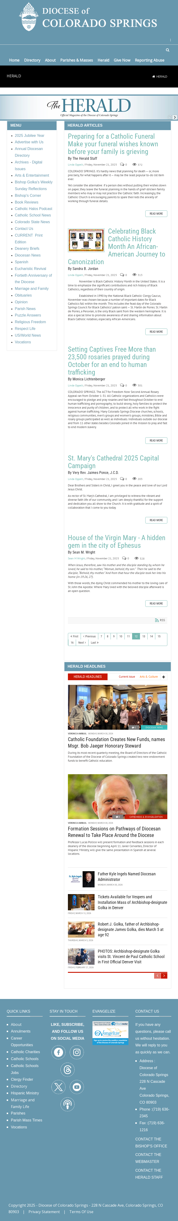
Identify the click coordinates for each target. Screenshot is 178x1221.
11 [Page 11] (128, 636)
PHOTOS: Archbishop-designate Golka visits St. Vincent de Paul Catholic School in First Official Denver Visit (131, 956)
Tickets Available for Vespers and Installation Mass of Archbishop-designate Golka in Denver (132, 902)
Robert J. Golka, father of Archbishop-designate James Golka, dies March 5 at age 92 (130, 929)
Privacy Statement (44, 1211)
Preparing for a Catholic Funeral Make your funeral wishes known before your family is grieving (113, 144)
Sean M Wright (76, 558)
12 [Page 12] (136, 636)
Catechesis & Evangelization (146, 816)
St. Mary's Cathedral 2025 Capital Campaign (113, 462)
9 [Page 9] (113, 636)
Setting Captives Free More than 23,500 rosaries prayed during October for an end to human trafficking (112, 360)
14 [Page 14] (151, 636)
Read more (156, 213)
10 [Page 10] (120, 636)
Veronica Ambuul (77, 733)
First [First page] (75, 636)
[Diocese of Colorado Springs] (89, 16)
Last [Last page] (93, 642)
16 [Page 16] (72, 642)
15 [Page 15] (159, 636)
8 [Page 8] (107, 636)
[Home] (153, 76)
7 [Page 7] (101, 636)
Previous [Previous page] (90, 636)
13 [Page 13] (143, 636)
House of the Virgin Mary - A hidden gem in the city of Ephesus (116, 541)
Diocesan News (154, 727)
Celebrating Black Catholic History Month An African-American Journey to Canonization (86, 240)
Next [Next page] (81, 642)
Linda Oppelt (75, 164)
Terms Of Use (81, 1211)
